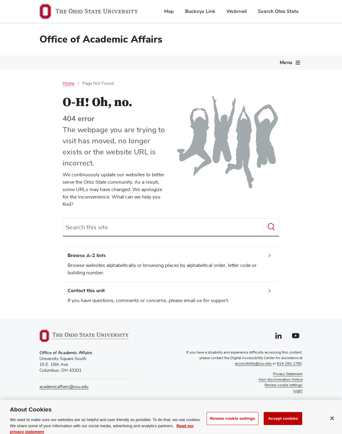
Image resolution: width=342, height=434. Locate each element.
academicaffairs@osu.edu (64, 387)
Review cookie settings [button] (284, 385)
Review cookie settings (232, 425)
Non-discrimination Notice (281, 380)
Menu (286, 62)
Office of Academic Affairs (101, 39)
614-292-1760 (289, 364)
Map (169, 11)
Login (298, 391)
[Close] (332, 425)
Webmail (236, 11)
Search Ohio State (278, 11)
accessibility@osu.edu (253, 364)
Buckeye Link (200, 11)
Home (68, 83)
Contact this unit (86, 290)
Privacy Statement (288, 374)
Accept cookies (283, 425)
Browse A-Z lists (87, 255)
